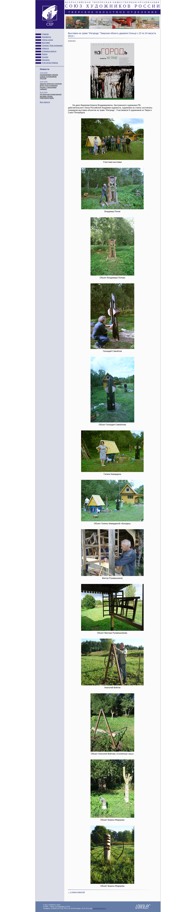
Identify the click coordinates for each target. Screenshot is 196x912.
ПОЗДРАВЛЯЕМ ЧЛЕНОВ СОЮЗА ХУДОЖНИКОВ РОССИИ (49, 76)
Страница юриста (49, 51)
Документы (46, 37)
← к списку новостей (76, 892)
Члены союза (47, 40)
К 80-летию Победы (50, 63)
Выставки (46, 43)
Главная (45, 34)
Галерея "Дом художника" (52, 46)
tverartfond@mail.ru (99, 908)
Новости (45, 48)
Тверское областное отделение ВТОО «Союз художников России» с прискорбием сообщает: (51, 86)
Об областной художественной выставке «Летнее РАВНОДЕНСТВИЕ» (50, 96)
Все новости (45, 102)
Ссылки (45, 57)
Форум (44, 54)
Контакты (46, 60)
